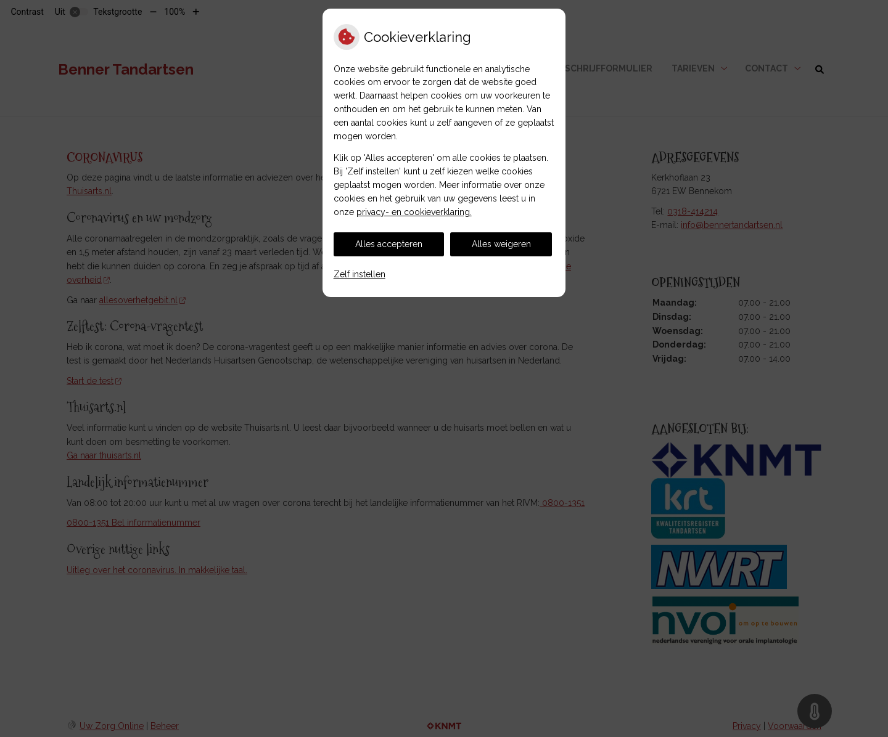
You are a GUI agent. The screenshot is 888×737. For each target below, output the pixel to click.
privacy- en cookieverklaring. (414, 212)
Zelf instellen (359, 274)
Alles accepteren (388, 244)
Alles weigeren (501, 244)
